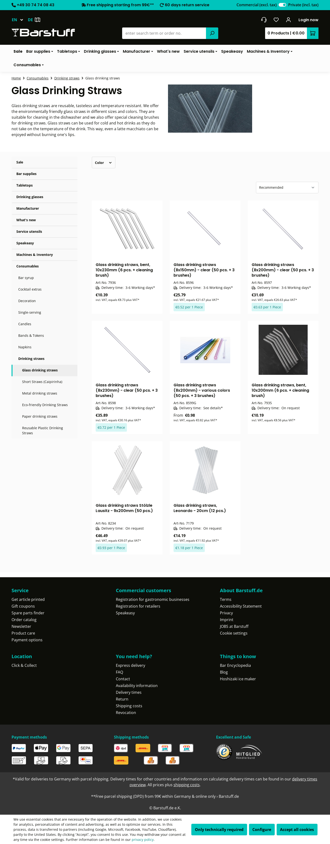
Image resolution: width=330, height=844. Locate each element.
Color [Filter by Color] (103, 162)
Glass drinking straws (40, 370)
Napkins (24, 347)
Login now (308, 20)
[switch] (282, 5)
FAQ (119, 672)
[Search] (212, 33)
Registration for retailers (138, 606)
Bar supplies (26, 173)
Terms (225, 599)
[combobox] (164, 33)
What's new (26, 220)
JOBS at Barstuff (234, 626)
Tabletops (24, 185)
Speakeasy (25, 243)
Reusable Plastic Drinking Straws (42, 430)
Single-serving (29, 312)
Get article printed (28, 599)
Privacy (226, 613)
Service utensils (29, 231)
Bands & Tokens (31, 335)
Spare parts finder (28, 613)
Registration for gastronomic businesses (152, 599)
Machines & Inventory (34, 254)
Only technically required (219, 829)
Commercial (257, 4)
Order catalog (24, 619)
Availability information (137, 685)
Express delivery (130, 665)
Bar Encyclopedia (235, 665)
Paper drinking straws (39, 416)
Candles (24, 324)
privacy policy (143, 839)
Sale (19, 162)
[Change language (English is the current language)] (20, 20)
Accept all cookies (297, 829)
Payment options (27, 640)
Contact (123, 679)
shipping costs (187, 784)
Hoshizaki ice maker (238, 679)
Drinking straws (31, 358)
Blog (224, 672)
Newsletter (21, 626)
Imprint (226, 619)
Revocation (126, 712)
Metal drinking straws (39, 393)
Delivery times (129, 692)
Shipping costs (129, 705)
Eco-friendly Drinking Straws (45, 405)
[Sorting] (287, 187)
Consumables (27, 266)
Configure (261, 829)
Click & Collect (24, 665)
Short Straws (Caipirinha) (42, 381)
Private (303, 4)
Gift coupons (23, 606)
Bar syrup (26, 277)
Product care (23, 633)
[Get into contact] (264, 20)
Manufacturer (27, 208)
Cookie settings (234, 633)
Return (122, 699)
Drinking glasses (29, 197)
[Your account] (288, 20)
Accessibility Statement (241, 606)
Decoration (27, 301)
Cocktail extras (30, 289)
